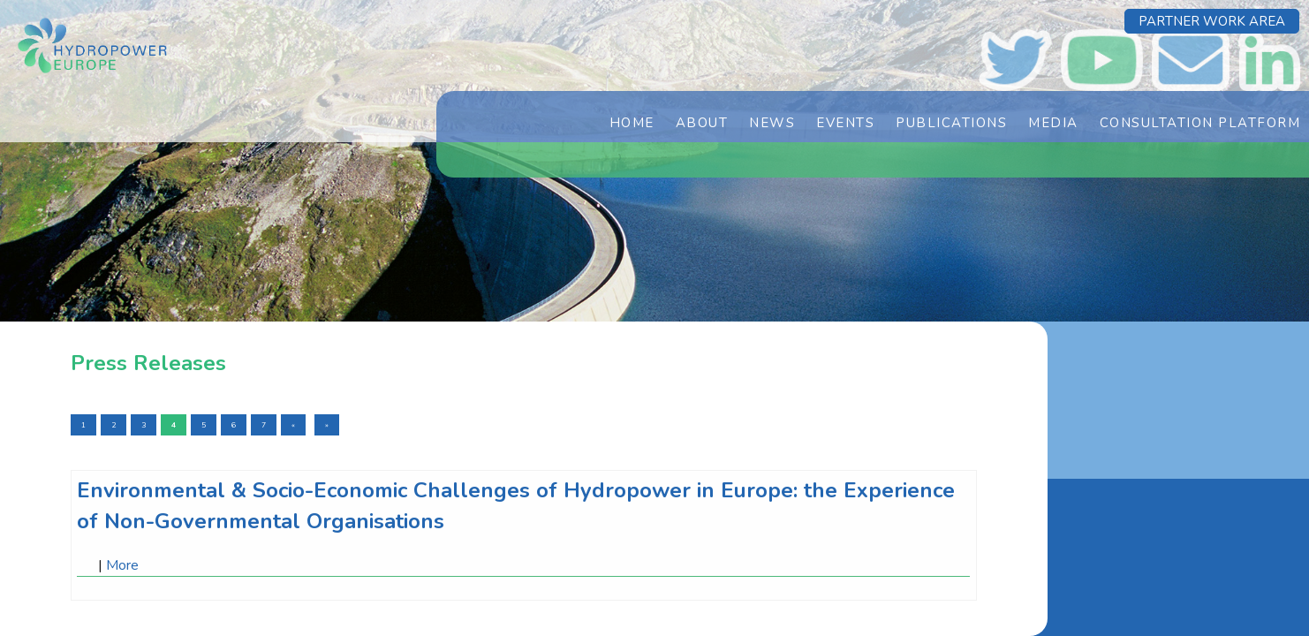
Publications (951, 123)
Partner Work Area (1212, 21)
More (122, 565)
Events (845, 123)
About (702, 123)
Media (1053, 123)
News (772, 123)
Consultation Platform (1200, 123)
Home (631, 123)
